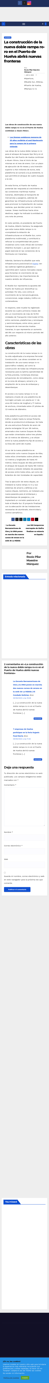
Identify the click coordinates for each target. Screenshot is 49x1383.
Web (6, 859)
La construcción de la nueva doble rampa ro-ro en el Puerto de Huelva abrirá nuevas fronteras (24, 51)
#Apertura (28, 78)
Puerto (35, 264)
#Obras (39, 82)
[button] (42, 24)
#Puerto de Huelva (32, 85)
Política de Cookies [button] (11, 1378)
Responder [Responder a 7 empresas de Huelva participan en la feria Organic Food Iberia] (38, 759)
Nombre (8, 832)
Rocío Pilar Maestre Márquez (32, 71)
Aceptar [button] (25, 1378)
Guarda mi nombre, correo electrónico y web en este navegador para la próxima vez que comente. (24, 879)
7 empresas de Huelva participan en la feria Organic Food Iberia (26, 732)
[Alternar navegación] (23, 23)
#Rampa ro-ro (30, 89)
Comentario (10, 785)
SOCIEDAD (8, 37)
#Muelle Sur (29, 82)
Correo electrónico (13, 846)
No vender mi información (13, 1373)
